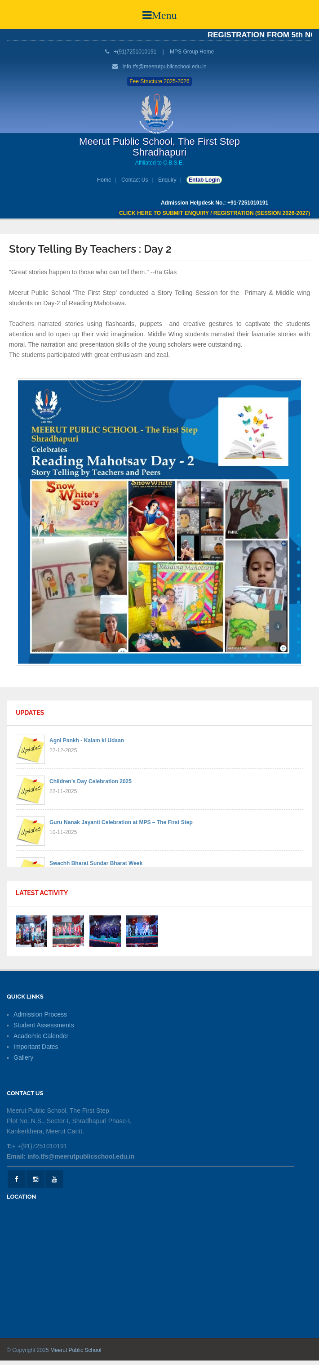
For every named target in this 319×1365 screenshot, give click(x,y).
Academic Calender (40, 1035)
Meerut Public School (75, 1350)
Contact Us (134, 180)
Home (104, 180)
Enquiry (167, 180)
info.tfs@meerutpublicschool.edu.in (165, 66)
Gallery (23, 1057)
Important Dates (35, 1046)
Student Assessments (43, 1025)
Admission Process (40, 1014)
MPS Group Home (192, 52)
